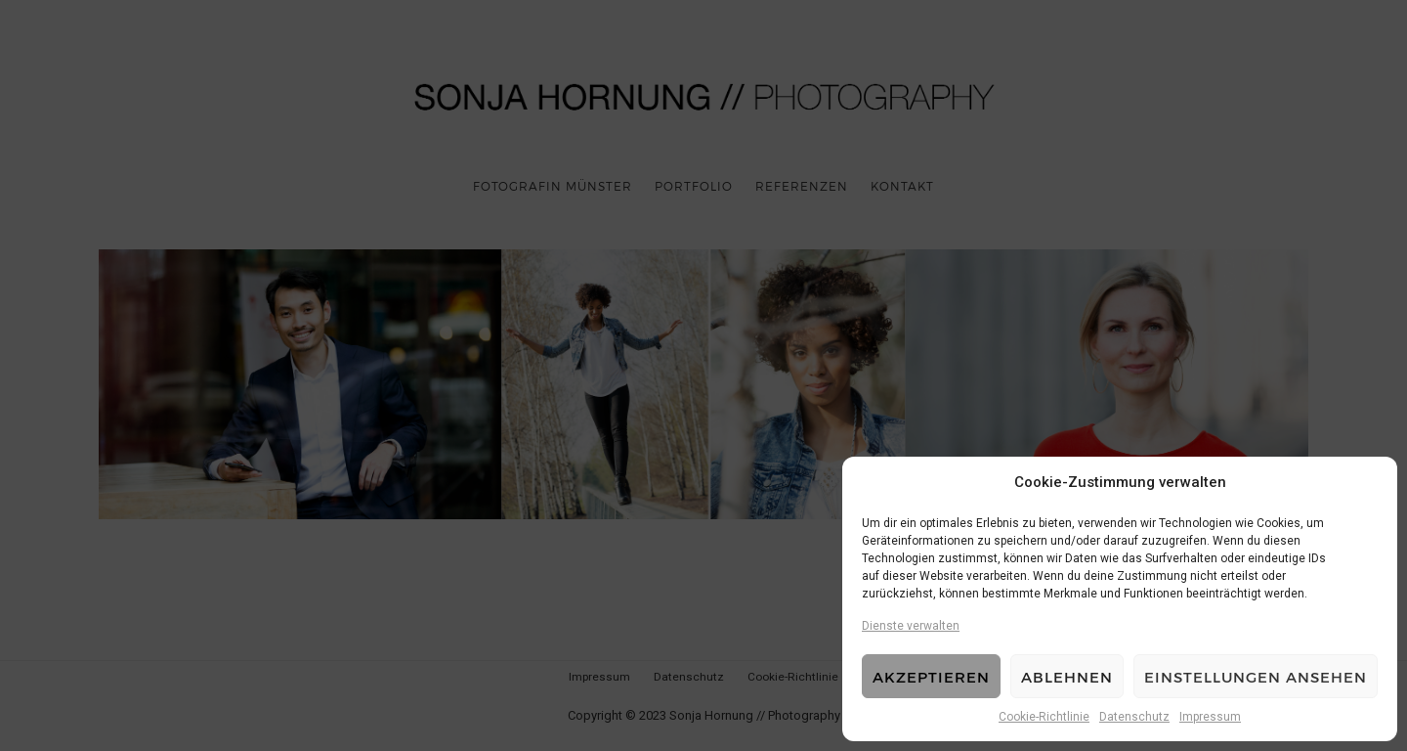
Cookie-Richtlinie (1044, 717)
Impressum (1210, 717)
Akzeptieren (931, 676)
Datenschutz (1134, 717)
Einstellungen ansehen (1255, 676)
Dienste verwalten (910, 626)
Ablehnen (1067, 676)
